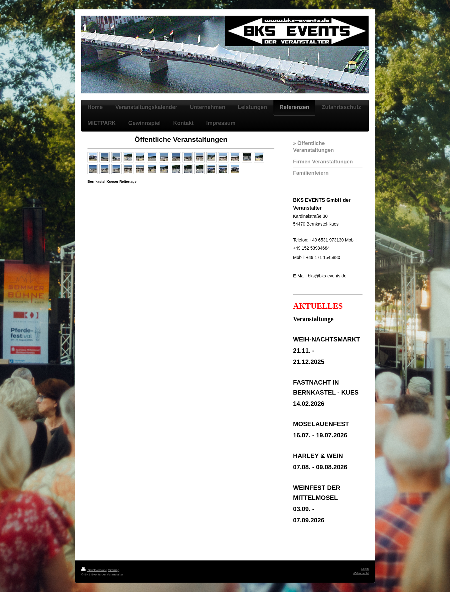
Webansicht (361, 573)
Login (365, 568)
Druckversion (94, 570)
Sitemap (113, 570)
